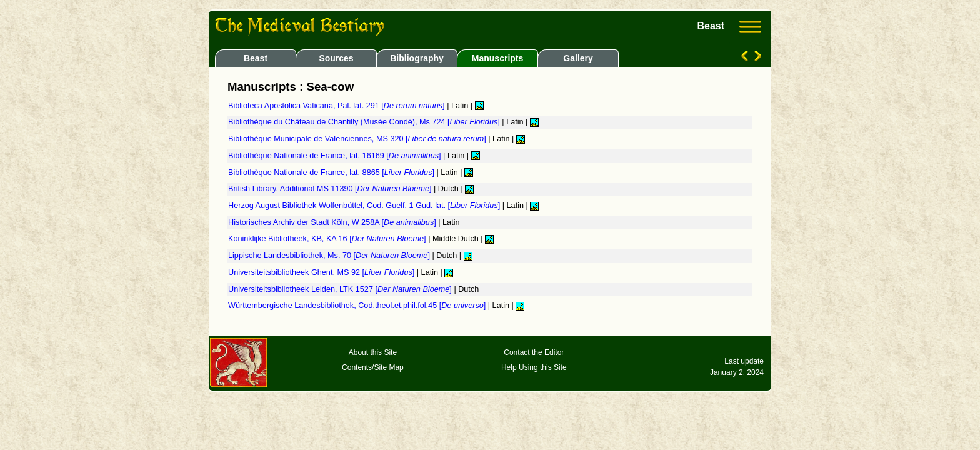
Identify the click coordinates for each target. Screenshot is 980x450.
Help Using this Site (534, 367)
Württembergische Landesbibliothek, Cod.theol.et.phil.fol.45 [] (358, 305)
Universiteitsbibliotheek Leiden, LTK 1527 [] (341, 289)
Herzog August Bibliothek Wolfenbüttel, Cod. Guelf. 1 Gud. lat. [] (365, 205)
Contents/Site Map (373, 367)
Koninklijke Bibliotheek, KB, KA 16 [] (328, 238)
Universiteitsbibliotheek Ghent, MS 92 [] (322, 272)
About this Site (373, 352)
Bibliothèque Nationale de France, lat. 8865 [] (332, 172)
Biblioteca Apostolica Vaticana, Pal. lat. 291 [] (337, 105)
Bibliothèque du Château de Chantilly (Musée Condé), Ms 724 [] (365, 122)
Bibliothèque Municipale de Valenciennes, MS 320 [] (358, 138)
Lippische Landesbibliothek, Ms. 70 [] (330, 255)
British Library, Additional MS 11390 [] (331, 188)
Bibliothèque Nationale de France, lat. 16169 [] (335, 155)
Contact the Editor (534, 352)
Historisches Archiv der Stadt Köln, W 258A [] (333, 222)
